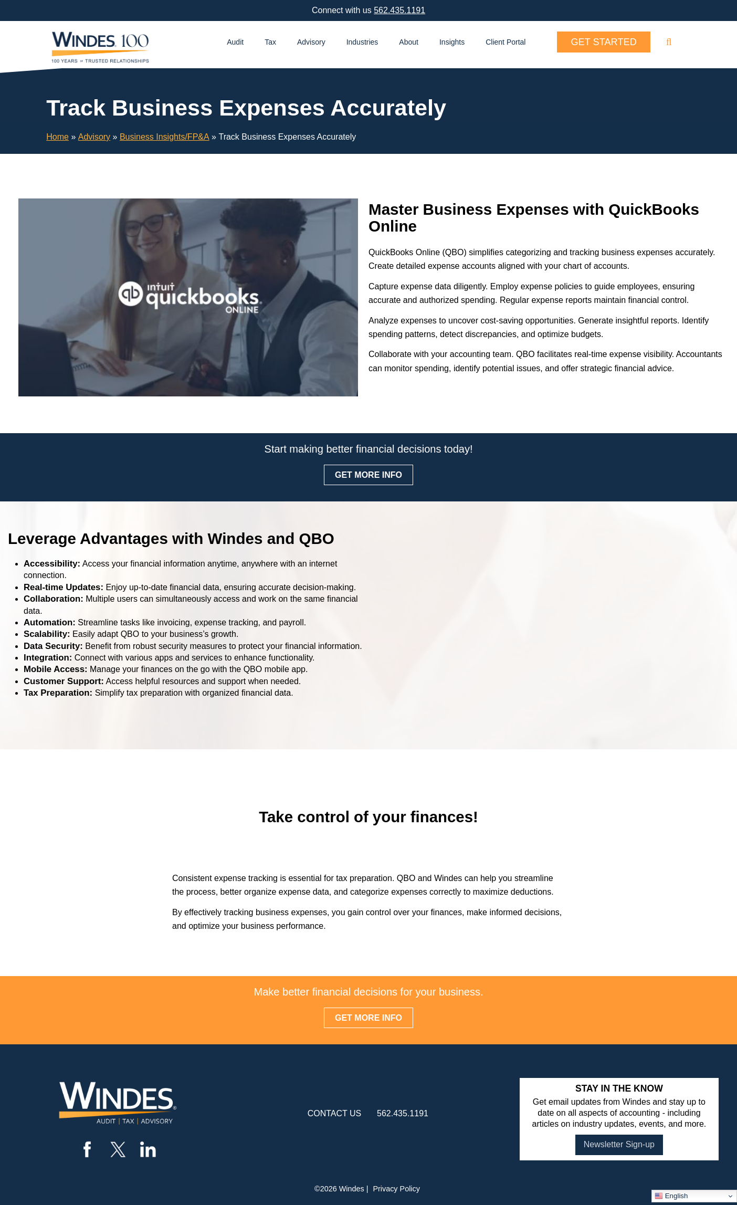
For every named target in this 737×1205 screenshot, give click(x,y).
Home (57, 136)
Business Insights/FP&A (164, 136)
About (408, 42)
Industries (362, 42)
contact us (335, 1113)
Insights (452, 42)
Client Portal (505, 42)
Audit (235, 42)
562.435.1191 (399, 10)
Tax (270, 42)
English (671, 1196)
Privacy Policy (396, 1189)
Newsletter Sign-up (619, 1144)
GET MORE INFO (368, 474)
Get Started (603, 42)
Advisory (311, 42)
